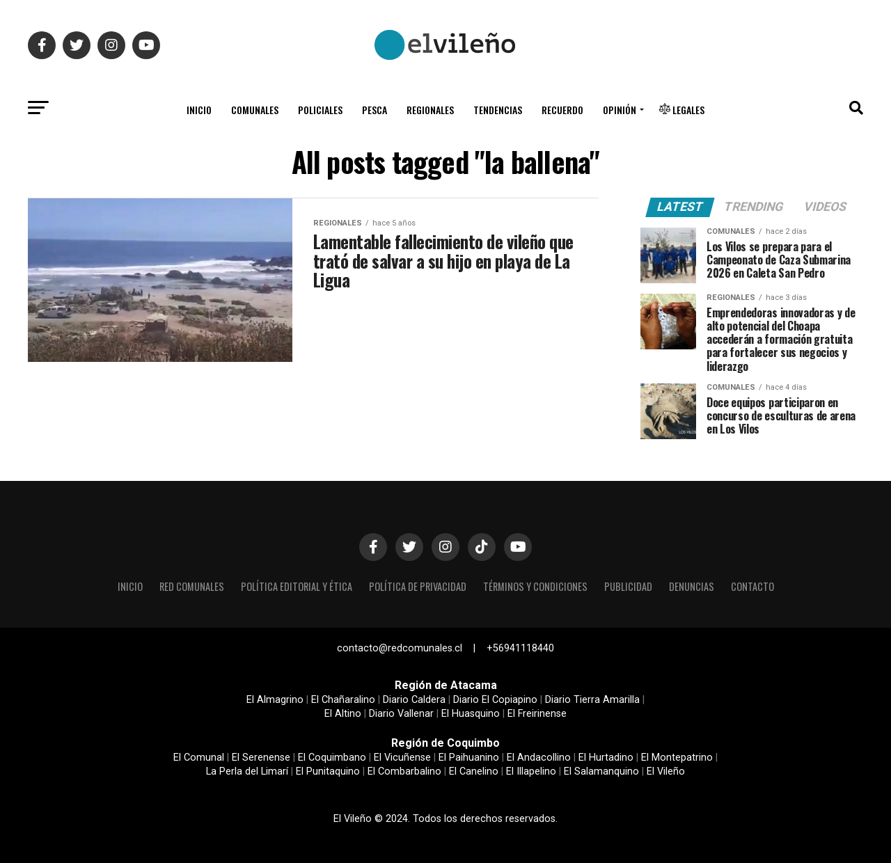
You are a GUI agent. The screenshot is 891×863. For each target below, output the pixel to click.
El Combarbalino (404, 771)
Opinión (619, 109)
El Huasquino (470, 714)
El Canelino (473, 771)
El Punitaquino (328, 771)
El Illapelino (531, 771)
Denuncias (691, 586)
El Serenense (261, 757)
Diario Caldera (414, 700)
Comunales (254, 109)
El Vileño (666, 771)
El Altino (342, 714)
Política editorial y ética (296, 586)
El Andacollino (539, 757)
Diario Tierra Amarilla (592, 700)
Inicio (199, 109)
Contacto (752, 586)
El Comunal (198, 757)
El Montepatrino (677, 757)
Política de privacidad (417, 586)
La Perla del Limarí (247, 771)
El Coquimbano (332, 757)
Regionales (430, 109)
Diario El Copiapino (495, 700)
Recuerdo (562, 109)
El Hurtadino (605, 757)
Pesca (374, 109)
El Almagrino (274, 700)
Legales (681, 109)
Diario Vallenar (401, 714)
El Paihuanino (469, 757)
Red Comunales (191, 586)
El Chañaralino (343, 700)
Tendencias (497, 109)
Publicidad (628, 586)
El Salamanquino (601, 771)
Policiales (320, 109)
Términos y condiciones (535, 586)
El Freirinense (537, 714)
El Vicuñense (402, 757)
